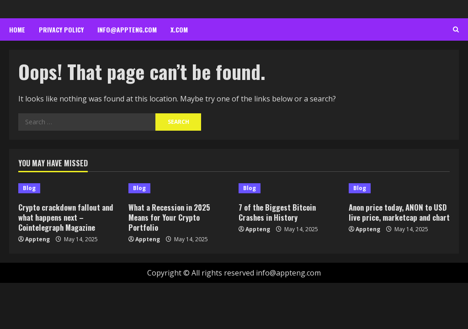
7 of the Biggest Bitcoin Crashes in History (278, 212)
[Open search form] (456, 29)
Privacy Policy (61, 29)
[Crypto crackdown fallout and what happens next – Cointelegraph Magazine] (68, 188)
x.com (179, 29)
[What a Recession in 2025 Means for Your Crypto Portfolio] (178, 188)
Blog (29, 188)
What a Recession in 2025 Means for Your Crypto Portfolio (170, 217)
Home (17, 29)
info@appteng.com (127, 29)
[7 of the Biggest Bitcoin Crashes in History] (289, 188)
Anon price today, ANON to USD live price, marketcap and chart (399, 217)
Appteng (37, 239)
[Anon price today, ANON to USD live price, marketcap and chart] (399, 188)
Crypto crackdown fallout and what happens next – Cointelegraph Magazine (67, 217)
